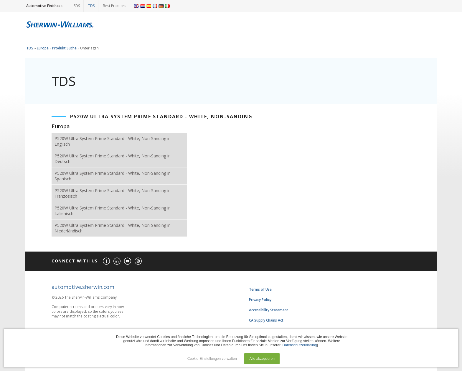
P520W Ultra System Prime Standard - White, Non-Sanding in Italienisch (113, 210)
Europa (43, 48)
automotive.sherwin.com (83, 286)
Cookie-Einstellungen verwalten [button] (212, 359)
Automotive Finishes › (44, 5)
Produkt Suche (64, 48)
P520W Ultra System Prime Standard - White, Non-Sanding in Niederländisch (113, 228)
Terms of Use (260, 289)
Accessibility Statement (268, 309)
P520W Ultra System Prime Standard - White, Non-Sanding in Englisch (113, 141)
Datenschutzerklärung (300, 345)
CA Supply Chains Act (266, 320)
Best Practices (114, 5)
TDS (91, 5)
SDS (77, 5)
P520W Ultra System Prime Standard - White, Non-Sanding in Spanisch (113, 176)
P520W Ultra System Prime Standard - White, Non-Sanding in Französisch (113, 193)
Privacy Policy (260, 299)
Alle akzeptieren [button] (262, 359)
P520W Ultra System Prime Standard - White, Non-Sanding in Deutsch (113, 158)
